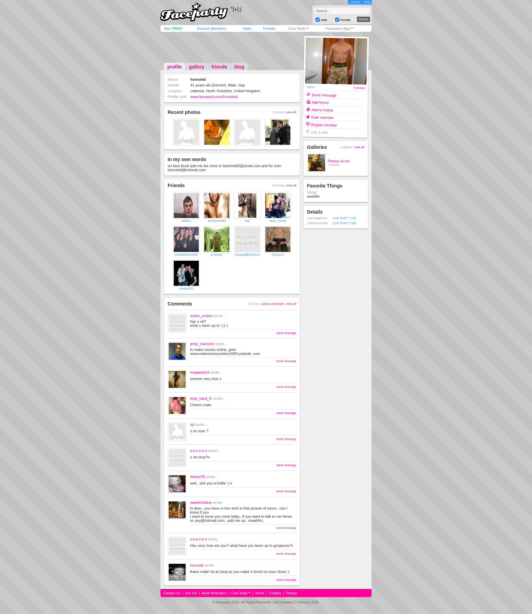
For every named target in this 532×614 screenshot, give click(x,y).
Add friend (319, 102)
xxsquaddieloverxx (247, 254)
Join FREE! (173, 28)
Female (269, 28)
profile (174, 67)
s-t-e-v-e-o (198, 451)
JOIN (367, 2)
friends (219, 67)
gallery (196, 67)
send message (286, 333)
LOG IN (355, 2)
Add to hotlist (322, 109)
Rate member (322, 117)
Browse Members (211, 28)
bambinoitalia (217, 220)
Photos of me (339, 161)
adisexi (186, 220)
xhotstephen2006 (186, 254)
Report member (324, 124)
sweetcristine (201, 502)
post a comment (273, 303)
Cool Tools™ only (344, 218)
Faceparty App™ (340, 28)
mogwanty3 (199, 372)
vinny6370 (186, 288)
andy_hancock (202, 344)
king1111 (278, 254)
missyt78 (197, 477)
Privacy (291, 593)
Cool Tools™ (298, 28)
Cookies (275, 593)
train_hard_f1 (201, 398)
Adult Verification (214, 593)
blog (239, 67)
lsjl (192, 424)
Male (247, 28)
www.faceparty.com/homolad (214, 97)
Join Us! (191, 593)
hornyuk (196, 565)
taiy (247, 220)
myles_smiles (201, 316)
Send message (324, 95)
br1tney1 (217, 254)
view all (291, 112)
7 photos (359, 88)
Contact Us (171, 593)
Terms (259, 593)
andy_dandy (277, 220)
